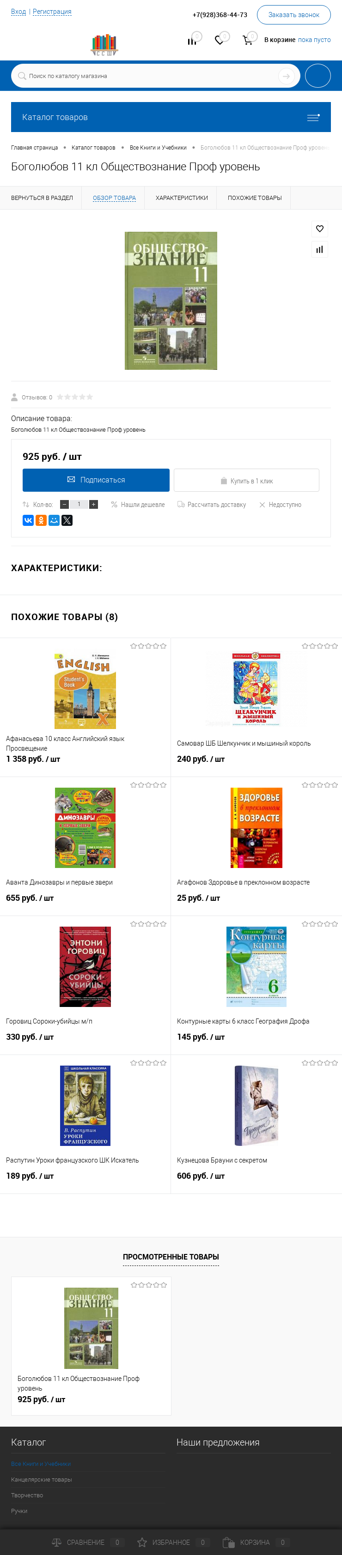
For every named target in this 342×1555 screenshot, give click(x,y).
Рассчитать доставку (211, 504)
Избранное (173, 1542)
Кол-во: (43, 504)
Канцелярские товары (41, 1479)
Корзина (256, 1542)
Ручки (19, 1510)
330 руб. (85, 1042)
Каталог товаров (171, 117)
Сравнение (88, 1542)
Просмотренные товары (171, 1257)
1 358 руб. (85, 764)
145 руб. (256, 1042)
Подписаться (95, 480)
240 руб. (256, 764)
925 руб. (41, 1399)
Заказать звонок (294, 14)
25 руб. (256, 903)
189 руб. (85, 1181)
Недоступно (279, 504)
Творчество (27, 1495)
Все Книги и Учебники (41, 1463)
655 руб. (85, 903)
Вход (18, 11)
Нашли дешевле (137, 504)
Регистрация (52, 11)
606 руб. (256, 1181)
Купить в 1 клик (246, 480)
